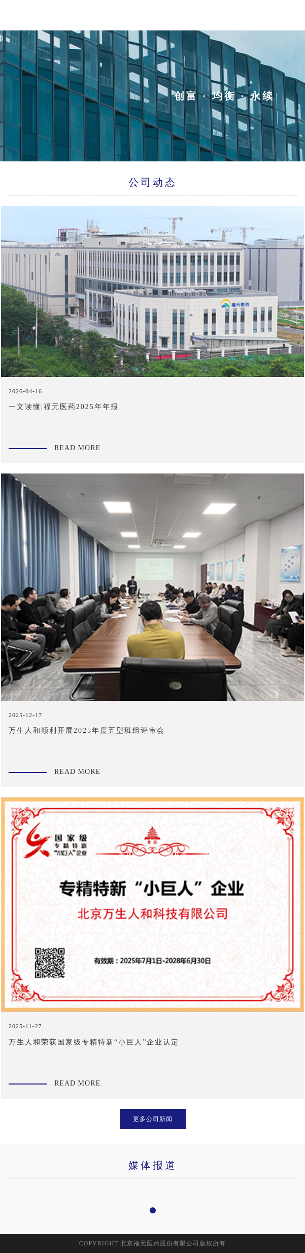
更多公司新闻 (153, 1119)
